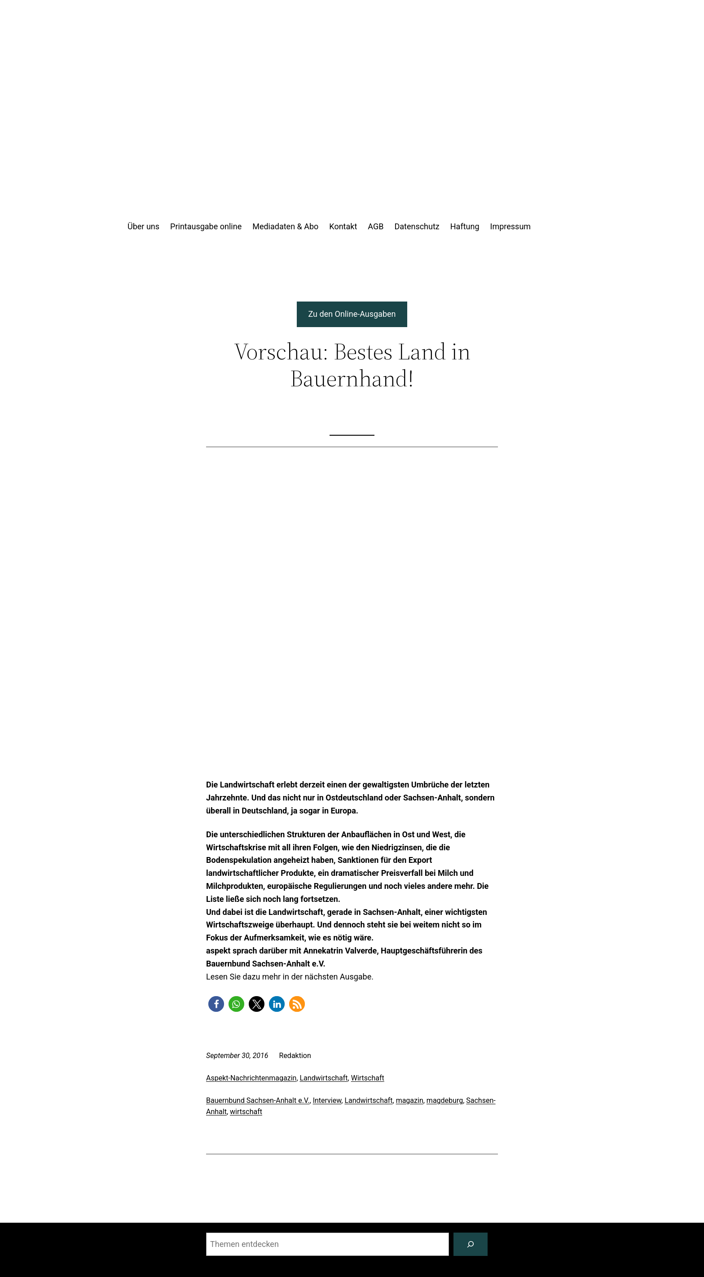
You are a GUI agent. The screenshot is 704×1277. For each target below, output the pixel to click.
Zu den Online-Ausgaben (352, 314)
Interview (327, 1100)
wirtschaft (246, 1111)
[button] (216, 1004)
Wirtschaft (367, 1078)
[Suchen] (470, 1244)
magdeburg (445, 1100)
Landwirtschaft (324, 1078)
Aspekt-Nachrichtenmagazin (251, 1078)
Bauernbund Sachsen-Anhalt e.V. (258, 1100)
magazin (409, 1100)
